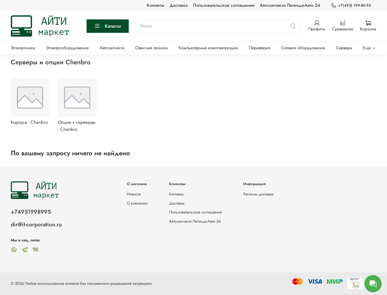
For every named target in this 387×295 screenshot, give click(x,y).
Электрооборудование (67, 48)
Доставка (179, 5)
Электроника (23, 48)
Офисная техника (151, 48)
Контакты (155, 5)
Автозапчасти (112, 48)
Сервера (344, 48)
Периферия (259, 48)
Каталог (107, 26)
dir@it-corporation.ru (36, 224)
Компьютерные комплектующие (208, 48)
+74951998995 (31, 212)
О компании (137, 203)
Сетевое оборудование (303, 48)
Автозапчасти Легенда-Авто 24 (290, 5)
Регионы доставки (258, 194)
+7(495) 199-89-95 (351, 5)
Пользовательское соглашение (224, 5)
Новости (134, 194)
